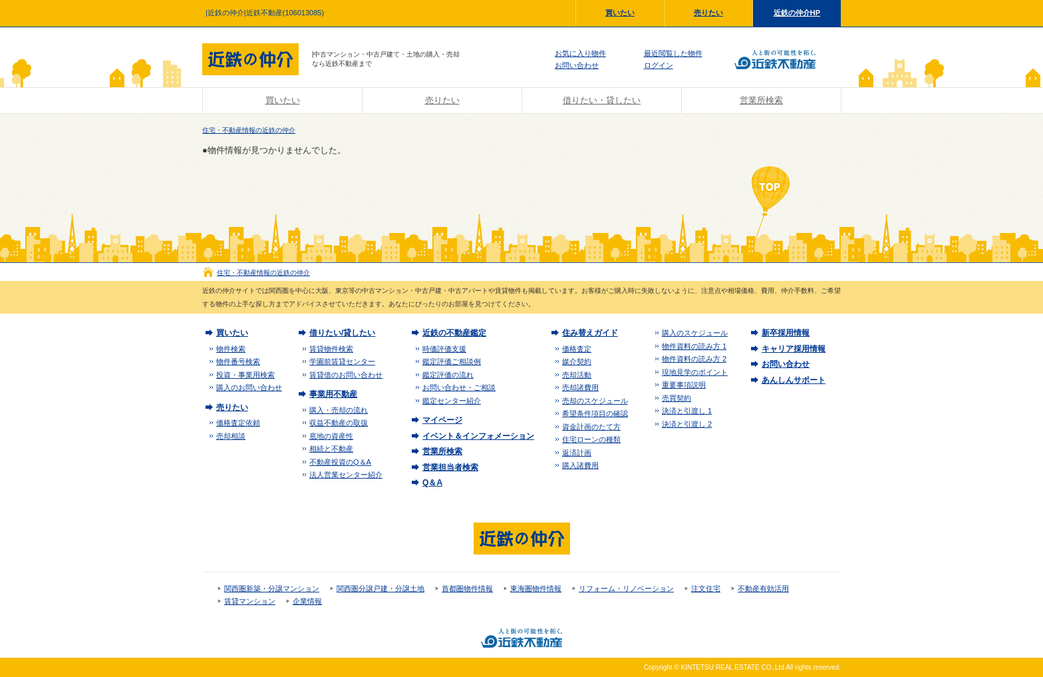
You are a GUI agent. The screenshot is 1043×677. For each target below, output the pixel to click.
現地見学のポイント (695, 372)
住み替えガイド (590, 333)
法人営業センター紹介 (345, 475)
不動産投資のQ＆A (340, 462)
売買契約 (676, 398)
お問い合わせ (577, 65)
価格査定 (576, 349)
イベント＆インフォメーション (478, 436)
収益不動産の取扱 (338, 423)
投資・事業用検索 (245, 375)
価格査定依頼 (238, 423)
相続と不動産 (331, 449)
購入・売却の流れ (338, 410)
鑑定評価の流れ (448, 375)
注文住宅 (705, 588)
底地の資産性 (331, 436)
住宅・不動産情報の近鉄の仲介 (248, 130)
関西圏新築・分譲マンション (271, 588)
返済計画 (576, 453)
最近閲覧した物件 (673, 53)
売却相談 (230, 436)
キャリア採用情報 (793, 348)
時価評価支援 (444, 349)
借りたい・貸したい (602, 100)
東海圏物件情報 (535, 588)
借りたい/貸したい (342, 333)
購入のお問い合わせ (249, 387)
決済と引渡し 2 (687, 424)
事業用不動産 (333, 394)
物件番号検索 (238, 361)
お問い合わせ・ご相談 (459, 387)
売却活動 (576, 375)
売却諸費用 (580, 387)
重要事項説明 (684, 385)
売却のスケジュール (595, 401)
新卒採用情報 (786, 333)
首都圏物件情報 (467, 588)
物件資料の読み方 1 (694, 346)
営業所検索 (761, 100)
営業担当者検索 (450, 467)
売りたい (708, 13)
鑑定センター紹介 (451, 401)
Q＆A (432, 482)
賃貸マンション (249, 601)
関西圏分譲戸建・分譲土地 (380, 588)
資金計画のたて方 (591, 427)
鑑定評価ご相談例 (451, 361)
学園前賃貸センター (342, 361)
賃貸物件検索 (331, 349)
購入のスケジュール (695, 333)
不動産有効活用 (763, 588)
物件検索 (230, 349)
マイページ (442, 420)
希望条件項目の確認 (595, 413)
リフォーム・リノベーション (626, 588)
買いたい (620, 13)
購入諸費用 (580, 465)
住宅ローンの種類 (591, 439)
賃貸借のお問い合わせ (345, 375)
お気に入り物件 (580, 53)
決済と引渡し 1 (687, 411)
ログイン (658, 65)
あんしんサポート (793, 380)
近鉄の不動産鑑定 (454, 333)
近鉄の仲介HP (797, 13)
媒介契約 (576, 361)
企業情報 (307, 601)
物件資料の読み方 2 (694, 359)
